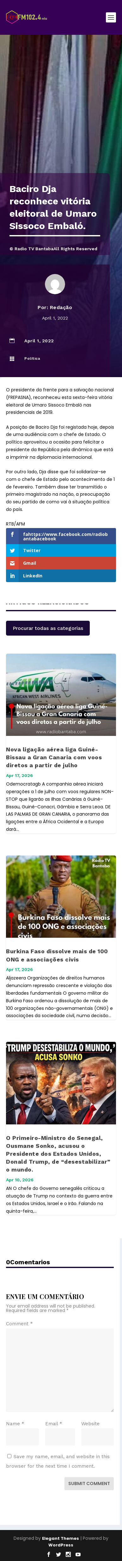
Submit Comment (89, 1483)
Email (53, 1424)
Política (32, 358)
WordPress (60, 1545)
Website (90, 1424)
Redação (61, 307)
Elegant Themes (60, 1538)
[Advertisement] (61, 109)
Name (15, 1424)
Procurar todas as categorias (48, 628)
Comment (19, 1324)
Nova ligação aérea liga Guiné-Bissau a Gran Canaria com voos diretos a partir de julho (54, 757)
